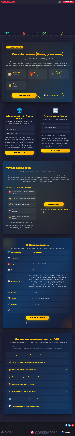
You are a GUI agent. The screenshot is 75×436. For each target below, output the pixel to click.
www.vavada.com (37, 252)
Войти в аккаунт (53, 204)
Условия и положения (17, 425)
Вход (59, 1)
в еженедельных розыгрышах (31, 27)
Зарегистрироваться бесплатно (59, 209)
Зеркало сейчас (55, 150)
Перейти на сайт (19, 152)
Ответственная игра (30, 425)
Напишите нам (6, 425)
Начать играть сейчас (37, 317)
